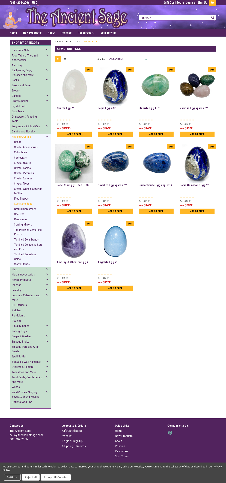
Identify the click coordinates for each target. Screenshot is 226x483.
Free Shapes (21, 198)
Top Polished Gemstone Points (28, 232)
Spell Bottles (19, 356)
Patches (17, 310)
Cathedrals (20, 157)
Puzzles (16, 320)
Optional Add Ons (22, 402)
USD (36, 2)
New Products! (32, 32)
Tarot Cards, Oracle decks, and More (27, 379)
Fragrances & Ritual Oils (26, 126)
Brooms (16, 90)
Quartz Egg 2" (65, 108)
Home (13, 32)
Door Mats (18, 111)
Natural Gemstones (25, 209)
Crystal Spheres (23, 178)
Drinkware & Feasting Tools (24, 119)
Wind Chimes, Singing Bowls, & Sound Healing (25, 394)
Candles (16, 95)
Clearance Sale (20, 50)
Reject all (31, 477)
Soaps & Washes (21, 336)
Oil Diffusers (19, 305)
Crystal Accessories (26, 147)
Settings (12, 477)
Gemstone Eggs (23, 203)
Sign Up (202, 2)
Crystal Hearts (22, 162)
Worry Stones (22, 264)
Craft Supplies (20, 101)
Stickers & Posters (23, 367)
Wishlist (67, 436)
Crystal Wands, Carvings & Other (28, 191)
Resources (86, 33)
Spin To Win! (108, 32)
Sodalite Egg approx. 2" (112, 185)
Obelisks (19, 214)
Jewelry (16, 290)
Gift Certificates (72, 430)
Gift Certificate (174, 2)
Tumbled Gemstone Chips (25, 257)
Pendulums (20, 219)
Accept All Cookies (56, 477)
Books (15, 80)
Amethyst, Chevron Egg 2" (73, 262)
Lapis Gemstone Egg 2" (194, 185)
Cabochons (20, 152)
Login (189, 2)
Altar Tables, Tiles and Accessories (25, 58)
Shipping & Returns (74, 446)
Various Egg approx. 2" (194, 108)
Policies (66, 32)
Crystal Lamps (22, 168)
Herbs (15, 269)
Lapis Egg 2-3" (107, 108)
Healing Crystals (21, 136)
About (51, 32)
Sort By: (101, 59)
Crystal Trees (21, 183)
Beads (17, 142)
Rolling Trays (19, 331)
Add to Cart (74, 134)
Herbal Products (21, 279)
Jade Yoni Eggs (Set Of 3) (73, 185)
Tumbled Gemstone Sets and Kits (28, 247)
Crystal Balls (19, 106)
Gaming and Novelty (23, 131)
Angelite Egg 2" (107, 262)
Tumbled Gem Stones (26, 239)
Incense (16, 285)
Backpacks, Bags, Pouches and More (23, 73)
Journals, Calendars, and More (26, 298)
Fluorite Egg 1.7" (149, 108)
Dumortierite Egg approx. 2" (156, 185)
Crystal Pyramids (24, 173)
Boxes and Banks (22, 85)
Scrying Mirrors (23, 224)
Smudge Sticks (20, 341)
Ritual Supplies (20, 326)
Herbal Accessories (23, 274)
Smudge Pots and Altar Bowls (25, 349)
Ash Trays (17, 65)
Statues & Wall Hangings (26, 361)
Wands (16, 387)
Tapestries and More (24, 372)
